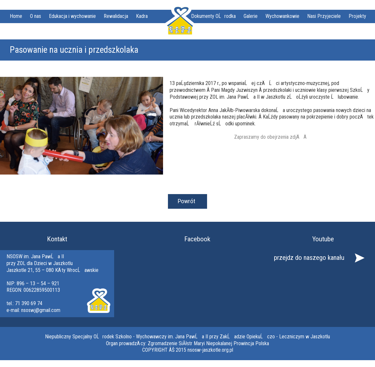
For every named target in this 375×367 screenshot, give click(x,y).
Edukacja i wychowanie (72, 16)
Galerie (251, 16)
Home (16, 16)
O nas (35, 16)
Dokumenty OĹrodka (213, 16)
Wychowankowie (282, 16)
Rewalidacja (116, 16)
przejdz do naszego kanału (309, 257)
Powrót (186, 201)
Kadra (142, 16)
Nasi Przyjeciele (324, 16)
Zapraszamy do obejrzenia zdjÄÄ (272, 137)
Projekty (357, 16)
